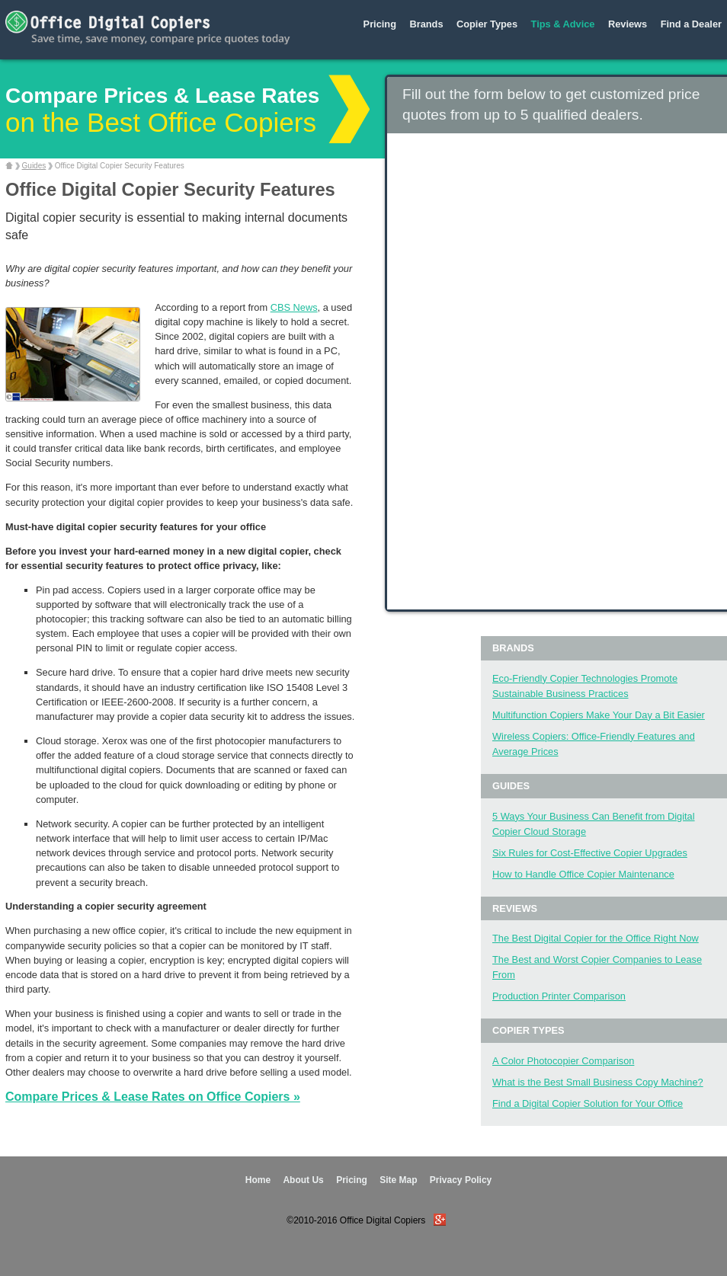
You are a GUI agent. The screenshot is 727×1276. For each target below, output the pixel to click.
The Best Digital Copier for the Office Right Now (595, 938)
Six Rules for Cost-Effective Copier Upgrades (589, 853)
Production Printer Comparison (559, 996)
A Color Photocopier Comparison (563, 1061)
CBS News (294, 307)
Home (258, 1180)
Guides (34, 165)
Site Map (398, 1180)
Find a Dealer (691, 24)
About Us (303, 1180)
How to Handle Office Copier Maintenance (583, 874)
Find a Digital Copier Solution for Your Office (587, 1103)
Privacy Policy (461, 1180)
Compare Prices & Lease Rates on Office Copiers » (152, 1096)
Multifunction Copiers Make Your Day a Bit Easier (598, 715)
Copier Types (486, 24)
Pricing (380, 24)
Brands (426, 24)
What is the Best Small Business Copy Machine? (597, 1082)
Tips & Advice (563, 24)
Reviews (627, 24)
